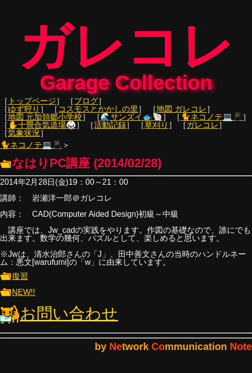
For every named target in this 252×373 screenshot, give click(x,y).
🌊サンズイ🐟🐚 (131, 123)
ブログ (86, 107)
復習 (14, 282)
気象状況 (24, 139)
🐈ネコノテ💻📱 (211, 123)
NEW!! (17, 298)
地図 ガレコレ (181, 115)
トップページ (32, 107)
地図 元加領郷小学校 (45, 123)
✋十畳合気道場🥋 (42, 131)
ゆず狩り (24, 115)
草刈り (156, 131)
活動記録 (110, 131)
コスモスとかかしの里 (98, 115)
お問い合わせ (59, 320)
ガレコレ (202, 131)
